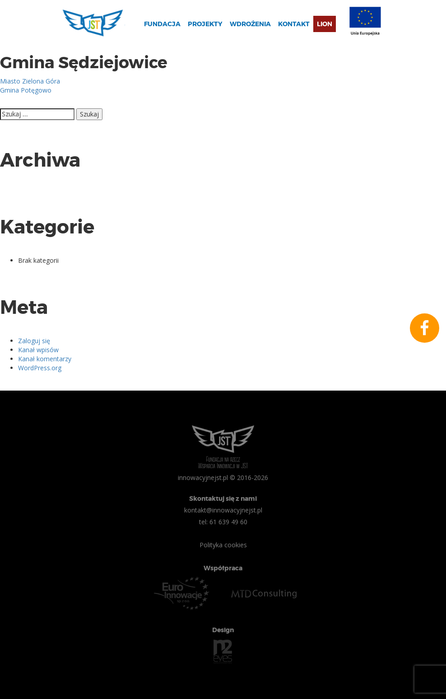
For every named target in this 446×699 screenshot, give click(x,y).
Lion (324, 24)
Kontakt (294, 24)
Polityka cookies (223, 545)
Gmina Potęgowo (25, 90)
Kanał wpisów (38, 349)
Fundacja (162, 24)
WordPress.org (39, 367)
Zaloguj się (34, 340)
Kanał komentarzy (44, 358)
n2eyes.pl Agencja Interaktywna (223, 651)
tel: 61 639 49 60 (223, 521)
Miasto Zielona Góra (30, 81)
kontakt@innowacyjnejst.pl (223, 510)
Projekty (205, 24)
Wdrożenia (250, 24)
